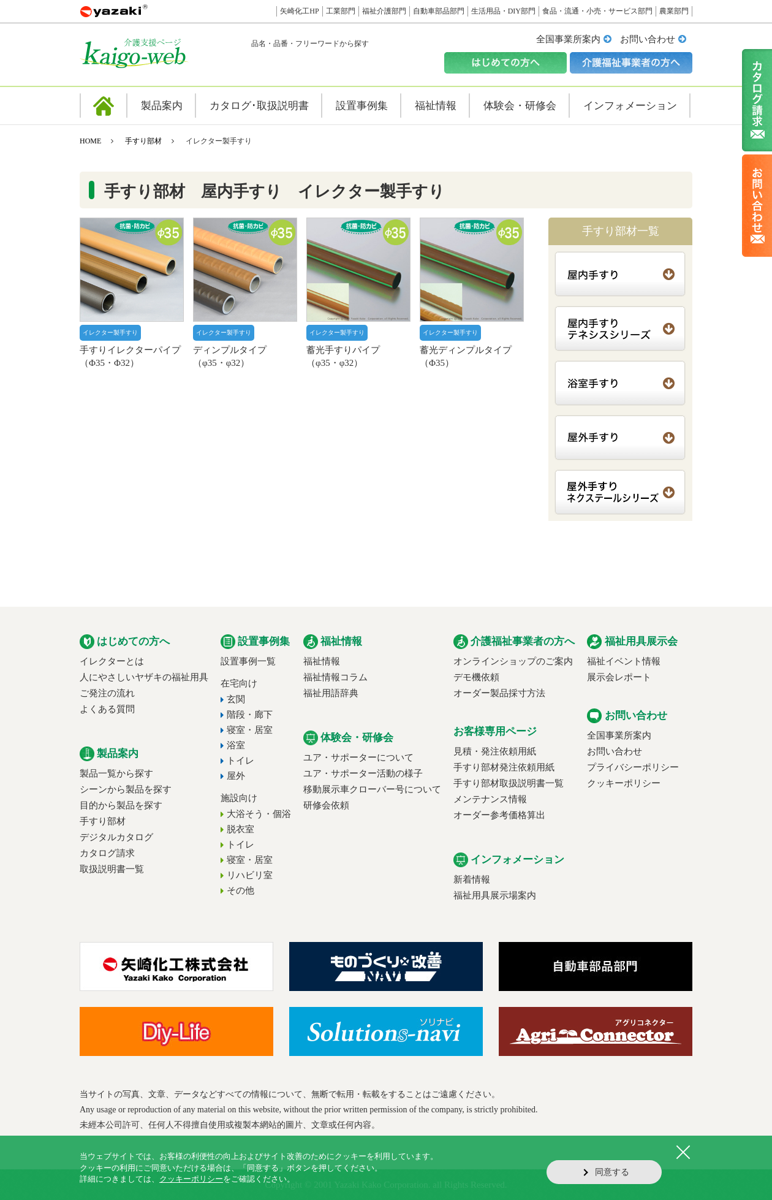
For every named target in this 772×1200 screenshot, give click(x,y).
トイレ (240, 760)
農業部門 (674, 11)
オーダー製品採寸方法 (499, 693)
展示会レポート (619, 677)
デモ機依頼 (476, 677)
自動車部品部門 (438, 11)
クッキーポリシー (623, 783)
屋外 (236, 776)
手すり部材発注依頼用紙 (503, 767)
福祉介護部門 (384, 11)
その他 (240, 890)
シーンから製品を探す (126, 789)
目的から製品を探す (121, 805)
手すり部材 (143, 141)
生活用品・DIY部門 (503, 11)
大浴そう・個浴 (259, 814)
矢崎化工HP (299, 11)
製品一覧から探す (116, 773)
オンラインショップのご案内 (513, 661)
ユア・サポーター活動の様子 (363, 773)
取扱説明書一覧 (112, 869)
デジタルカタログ (116, 837)
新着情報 (471, 879)
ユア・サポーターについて (358, 757)
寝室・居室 (250, 730)
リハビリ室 (250, 875)
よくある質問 (107, 709)
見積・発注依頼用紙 (494, 751)
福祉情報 (321, 661)
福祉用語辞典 (330, 693)
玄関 (236, 699)
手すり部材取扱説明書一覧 (508, 783)
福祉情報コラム (335, 677)
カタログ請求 (107, 853)
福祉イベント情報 (623, 661)
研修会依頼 (326, 805)
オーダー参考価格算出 (499, 815)
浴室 (236, 745)
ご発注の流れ (107, 693)
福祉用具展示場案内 (494, 895)
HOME (90, 141)
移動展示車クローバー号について (372, 789)
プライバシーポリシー (633, 767)
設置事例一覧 (248, 661)
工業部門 (340, 11)
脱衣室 (240, 829)
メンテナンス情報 (490, 799)
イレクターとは (112, 661)
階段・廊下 (250, 715)
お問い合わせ (647, 39)
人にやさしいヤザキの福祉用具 (144, 677)
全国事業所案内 (568, 39)
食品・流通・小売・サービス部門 (597, 11)
